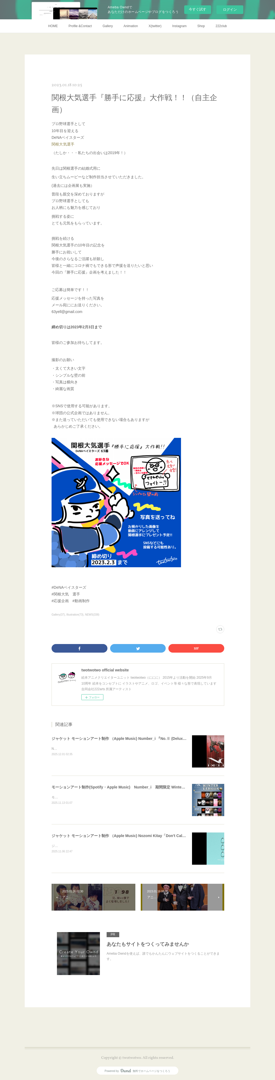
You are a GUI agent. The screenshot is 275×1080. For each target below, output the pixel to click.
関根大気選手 (63, 144)
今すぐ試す (197, 9)
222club (221, 26)
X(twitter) (155, 26)
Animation (131, 26)
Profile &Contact (80, 26)
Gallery (108, 26)
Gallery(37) (58, 614)
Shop (201, 26)
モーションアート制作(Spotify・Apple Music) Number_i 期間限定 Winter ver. (121, 787)
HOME (53, 26)
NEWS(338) (92, 614)
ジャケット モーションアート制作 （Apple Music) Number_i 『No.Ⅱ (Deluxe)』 (121, 738)
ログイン (230, 10)
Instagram (179, 26)
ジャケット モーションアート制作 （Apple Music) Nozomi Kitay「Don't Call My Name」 (128, 836)
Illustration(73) (74, 614)
